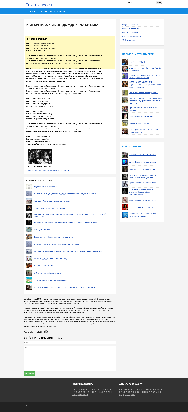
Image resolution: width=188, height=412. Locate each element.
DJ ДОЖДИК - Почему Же (43, 266)
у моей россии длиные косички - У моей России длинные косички (144, 76)
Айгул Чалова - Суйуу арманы (141, 116)
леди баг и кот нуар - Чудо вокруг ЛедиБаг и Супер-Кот (145, 69)
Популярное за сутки (130, 25)
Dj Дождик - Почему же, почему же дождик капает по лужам (56, 244)
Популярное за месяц (130, 32)
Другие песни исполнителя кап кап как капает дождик (48, 170)
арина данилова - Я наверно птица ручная (142, 184)
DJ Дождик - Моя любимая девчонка (47, 273)
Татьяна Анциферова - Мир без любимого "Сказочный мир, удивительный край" (141, 191)
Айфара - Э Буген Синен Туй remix (142, 155)
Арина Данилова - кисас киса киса (142, 162)
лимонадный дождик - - (42, 230)
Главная (31, 11)
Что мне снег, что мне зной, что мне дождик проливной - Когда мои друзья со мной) (65, 223)
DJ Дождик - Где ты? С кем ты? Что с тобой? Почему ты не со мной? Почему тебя (64, 287)
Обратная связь (32, 406)
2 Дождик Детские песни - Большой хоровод (50, 280)
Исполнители (57, 11)
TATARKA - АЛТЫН (137, 62)
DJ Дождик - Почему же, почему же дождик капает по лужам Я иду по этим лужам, (65, 194)
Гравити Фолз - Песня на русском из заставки (143, 109)
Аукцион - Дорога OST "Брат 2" (141, 207)
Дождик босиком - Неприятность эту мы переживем (53, 237)
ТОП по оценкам (128, 40)
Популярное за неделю (131, 28)
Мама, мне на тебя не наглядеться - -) (143, 93)
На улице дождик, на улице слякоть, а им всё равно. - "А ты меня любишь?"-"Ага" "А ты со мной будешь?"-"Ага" (70, 215)
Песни (43, 11)
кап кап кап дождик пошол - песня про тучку (50, 259)
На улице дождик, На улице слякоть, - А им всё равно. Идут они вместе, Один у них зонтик (68, 251)
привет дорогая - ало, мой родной (142, 169)
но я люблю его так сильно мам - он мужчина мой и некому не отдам (143, 176)
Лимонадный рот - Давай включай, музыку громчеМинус (142, 214)
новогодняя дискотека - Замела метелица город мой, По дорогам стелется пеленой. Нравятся (145, 100)
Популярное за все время (132, 36)
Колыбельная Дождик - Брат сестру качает (50, 208)
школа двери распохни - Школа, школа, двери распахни (144, 131)
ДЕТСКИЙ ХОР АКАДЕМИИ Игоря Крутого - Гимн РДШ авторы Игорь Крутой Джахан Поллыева (145, 84)
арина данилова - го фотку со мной (142, 200)
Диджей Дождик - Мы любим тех (46, 187)
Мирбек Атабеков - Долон (139, 124)
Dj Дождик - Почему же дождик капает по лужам (52, 201)
